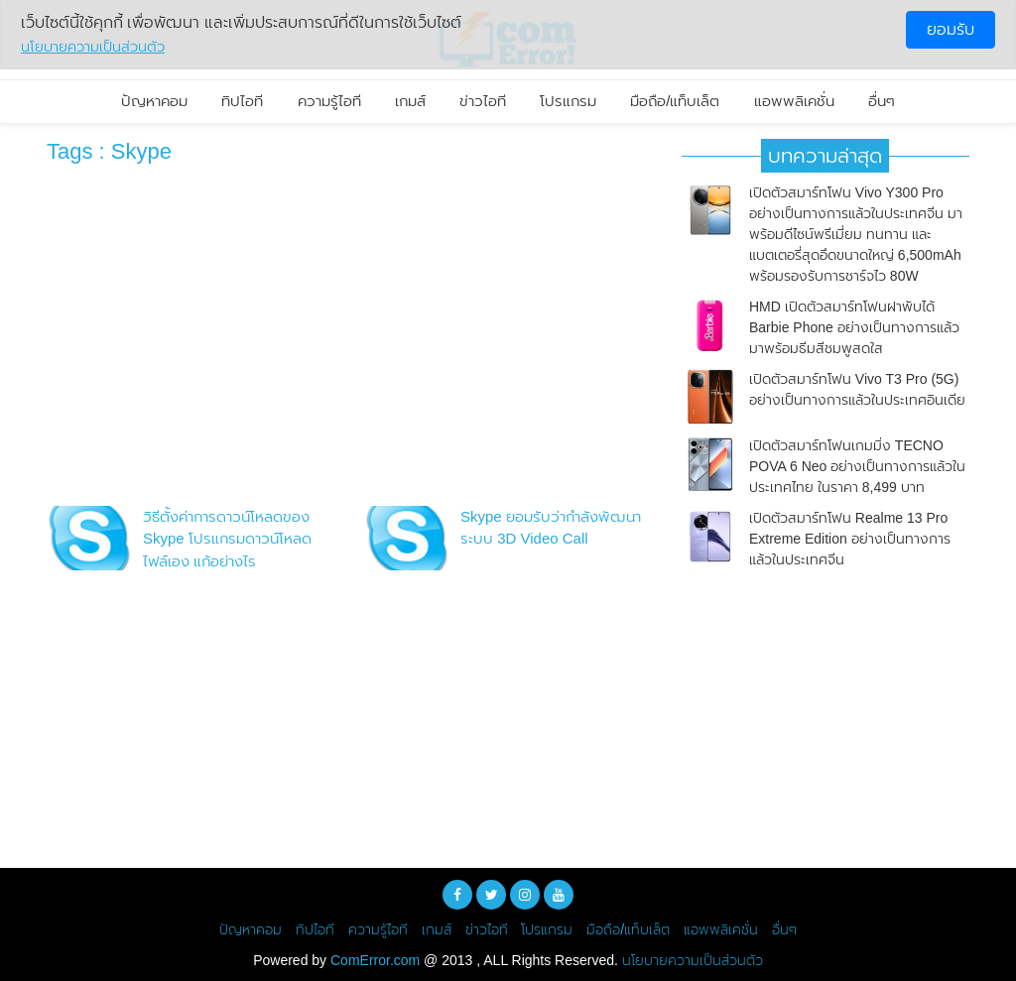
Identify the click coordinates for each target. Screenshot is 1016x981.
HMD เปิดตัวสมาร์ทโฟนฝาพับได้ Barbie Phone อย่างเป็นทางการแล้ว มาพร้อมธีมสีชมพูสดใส (854, 327)
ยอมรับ (950, 29)
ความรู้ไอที (329, 100)
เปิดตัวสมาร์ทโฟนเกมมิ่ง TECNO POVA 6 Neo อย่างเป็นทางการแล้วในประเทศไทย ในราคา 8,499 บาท (857, 466)
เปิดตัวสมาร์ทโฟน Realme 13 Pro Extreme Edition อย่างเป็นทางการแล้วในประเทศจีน (850, 538)
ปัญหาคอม (154, 100)
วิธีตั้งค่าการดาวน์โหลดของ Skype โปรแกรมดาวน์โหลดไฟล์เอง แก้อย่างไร (227, 538)
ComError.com (375, 960)
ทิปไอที (242, 100)
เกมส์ (410, 100)
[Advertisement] (349, 340)
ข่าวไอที (482, 100)
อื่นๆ (881, 100)
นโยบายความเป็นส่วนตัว (692, 960)
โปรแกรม (568, 100)
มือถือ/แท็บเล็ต (674, 100)
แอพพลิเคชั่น (794, 100)
